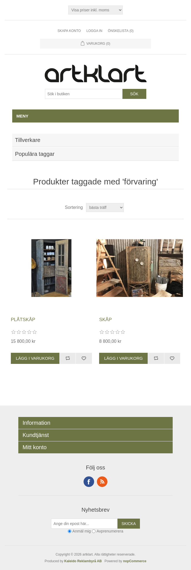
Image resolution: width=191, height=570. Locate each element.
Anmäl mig (81, 531)
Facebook (89, 481)
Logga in (94, 31)
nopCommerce (134, 561)
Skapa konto (69, 31)
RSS (102, 481)
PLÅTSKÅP (23, 319)
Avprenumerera (110, 531)
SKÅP (105, 319)
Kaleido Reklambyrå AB (84, 561)
